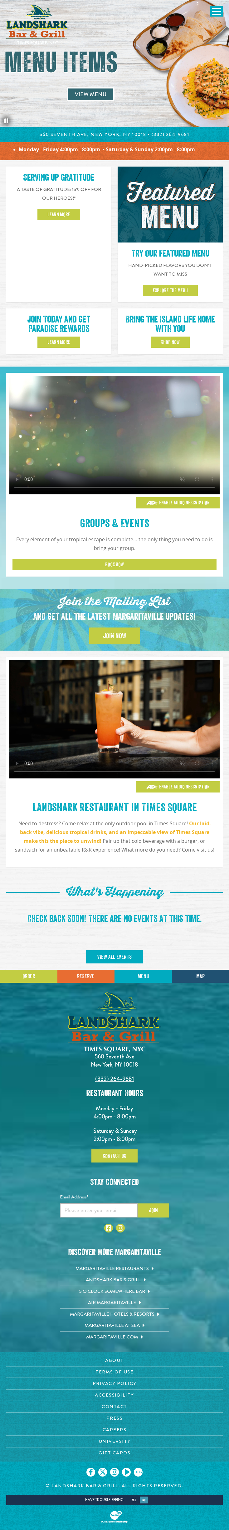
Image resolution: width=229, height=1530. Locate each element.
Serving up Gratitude (59, 177)
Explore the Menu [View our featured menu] (170, 290)
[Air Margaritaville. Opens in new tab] (114, 1302)
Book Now (114, 564)
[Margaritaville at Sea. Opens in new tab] (114, 1325)
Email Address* (74, 1196)
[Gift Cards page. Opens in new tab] (114, 1453)
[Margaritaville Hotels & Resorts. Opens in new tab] (114, 1314)
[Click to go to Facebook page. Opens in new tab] (108, 1228)
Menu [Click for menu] (143, 976)
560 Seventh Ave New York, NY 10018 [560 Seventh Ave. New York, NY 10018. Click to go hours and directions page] (114, 1060)
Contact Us (114, 1156)
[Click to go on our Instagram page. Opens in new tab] (114, 1472)
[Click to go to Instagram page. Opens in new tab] (120, 1228)
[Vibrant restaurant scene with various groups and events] (114, 719)
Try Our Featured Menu (170, 253)
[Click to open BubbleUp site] (114, 1517)
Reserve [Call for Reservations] (86, 976)
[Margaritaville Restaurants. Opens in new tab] (114, 1268)
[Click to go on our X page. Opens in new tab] (102, 1472)
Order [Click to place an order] (28, 976)
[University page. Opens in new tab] (114, 1441)
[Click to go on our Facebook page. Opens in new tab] (90, 1472)
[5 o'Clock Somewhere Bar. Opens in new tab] (114, 1291)
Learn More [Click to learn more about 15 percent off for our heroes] (58, 214)
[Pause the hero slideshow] (6, 121)
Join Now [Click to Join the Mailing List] (114, 635)
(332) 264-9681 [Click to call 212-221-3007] (171, 134)
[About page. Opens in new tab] (114, 1360)
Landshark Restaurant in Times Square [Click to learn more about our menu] (114, 807)
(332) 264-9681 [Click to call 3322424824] (114, 1079)
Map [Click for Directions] (200, 976)
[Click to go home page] (37, 25)
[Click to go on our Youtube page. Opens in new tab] (126, 1472)
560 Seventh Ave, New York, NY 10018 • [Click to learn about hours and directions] (96, 134)
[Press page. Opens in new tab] (114, 1418)
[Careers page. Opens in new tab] (114, 1429)
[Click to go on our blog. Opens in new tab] (138, 1472)
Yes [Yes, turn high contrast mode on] (133, 1500)
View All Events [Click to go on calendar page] (114, 957)
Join (153, 1210)
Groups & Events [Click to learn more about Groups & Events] (114, 523)
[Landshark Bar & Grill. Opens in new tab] (114, 1280)
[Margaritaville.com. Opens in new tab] (114, 1337)
